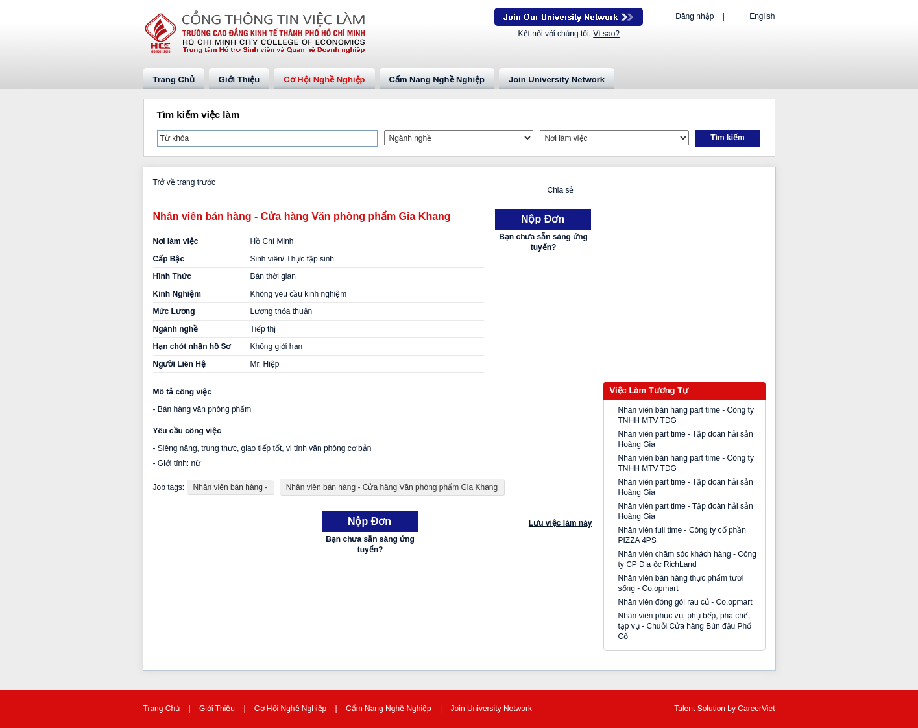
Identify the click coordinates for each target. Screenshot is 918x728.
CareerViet (756, 708)
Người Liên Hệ (179, 364)
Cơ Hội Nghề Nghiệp (324, 79)
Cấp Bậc (169, 258)
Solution (712, 708)
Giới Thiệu (239, 79)
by (732, 708)
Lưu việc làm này (560, 523)
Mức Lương (174, 311)
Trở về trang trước (184, 182)
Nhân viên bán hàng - (230, 487)
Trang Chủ (174, 79)
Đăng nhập (694, 16)
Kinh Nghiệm (177, 293)
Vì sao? (606, 33)
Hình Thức (172, 276)
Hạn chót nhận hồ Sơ (192, 346)
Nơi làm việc (176, 241)
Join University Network (557, 79)
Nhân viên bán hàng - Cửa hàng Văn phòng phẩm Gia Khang (392, 487)
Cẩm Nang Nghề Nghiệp (437, 79)
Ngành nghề (176, 329)
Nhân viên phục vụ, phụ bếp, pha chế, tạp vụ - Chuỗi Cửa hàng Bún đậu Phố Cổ (685, 626)
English (762, 16)
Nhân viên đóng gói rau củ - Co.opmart (685, 602)
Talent (685, 708)
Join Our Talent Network (568, 17)
